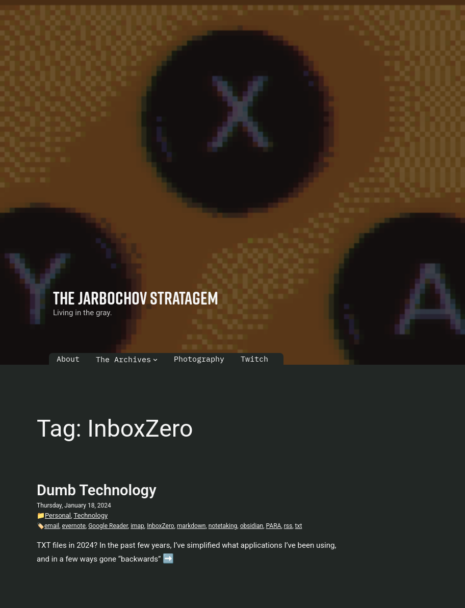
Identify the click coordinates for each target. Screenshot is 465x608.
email (51, 525)
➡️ (168, 558)
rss (288, 525)
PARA (273, 525)
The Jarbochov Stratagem (135, 298)
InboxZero (160, 525)
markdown (191, 525)
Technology (90, 515)
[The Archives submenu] (155, 359)
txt (298, 525)
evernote (74, 525)
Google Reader (108, 525)
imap (137, 525)
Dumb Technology (97, 490)
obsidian (252, 525)
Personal (58, 515)
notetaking (223, 525)
